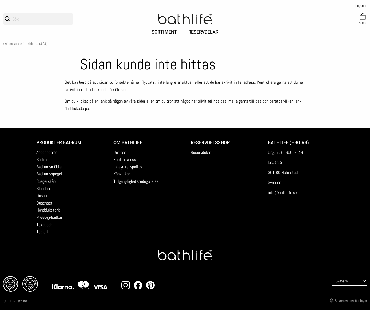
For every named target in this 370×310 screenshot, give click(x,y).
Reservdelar (203, 32)
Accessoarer (46, 152)
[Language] (349, 281)
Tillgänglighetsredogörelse (135, 181)
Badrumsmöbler (49, 167)
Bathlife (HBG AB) (289, 142)
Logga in (361, 5)
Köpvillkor (121, 174)
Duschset (44, 203)
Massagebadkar (49, 217)
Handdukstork (48, 210)
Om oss (119, 152)
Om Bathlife (127, 142)
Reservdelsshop (210, 142)
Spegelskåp (46, 181)
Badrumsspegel (49, 174)
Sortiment (164, 32)
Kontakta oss (124, 159)
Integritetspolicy (127, 167)
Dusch (41, 196)
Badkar (42, 159)
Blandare (43, 189)
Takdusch (44, 225)
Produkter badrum (58, 142)
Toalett (42, 232)
